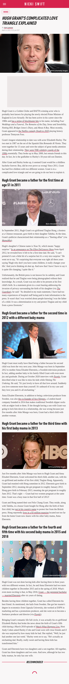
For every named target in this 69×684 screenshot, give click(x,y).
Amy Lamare (8, 27)
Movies (5, 12)
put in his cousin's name (25, 509)
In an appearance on (32, 249)
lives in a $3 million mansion (36, 512)
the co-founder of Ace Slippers (32, 399)
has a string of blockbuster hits (25, 121)
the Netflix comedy (33, 131)
